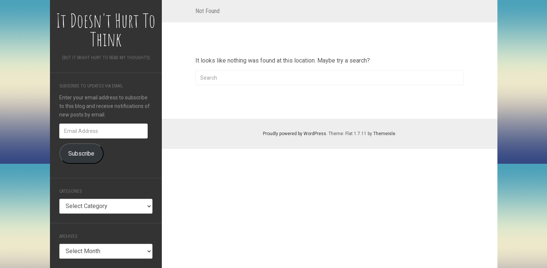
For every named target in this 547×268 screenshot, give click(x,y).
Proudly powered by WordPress (294, 133)
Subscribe (81, 153)
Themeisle (384, 133)
